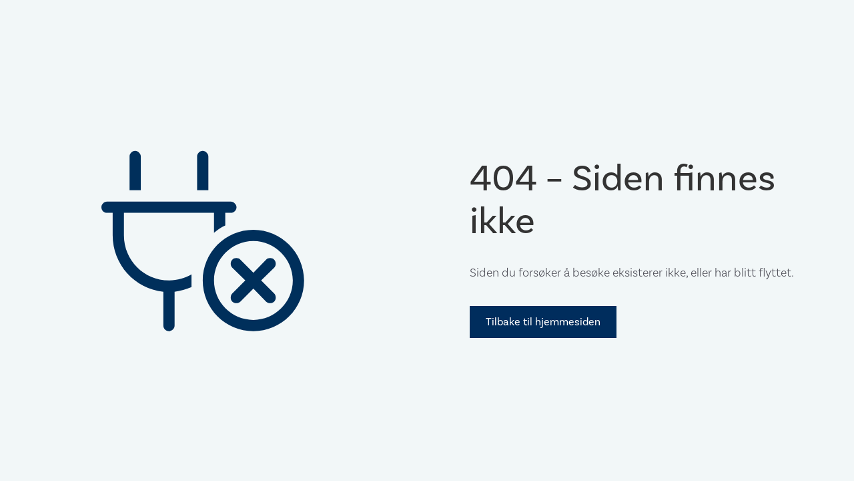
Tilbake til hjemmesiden (543, 321)
